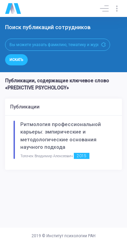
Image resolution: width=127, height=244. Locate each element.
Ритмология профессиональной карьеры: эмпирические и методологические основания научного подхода (60, 135)
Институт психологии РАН (71, 235)
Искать (16, 60)
